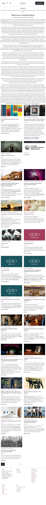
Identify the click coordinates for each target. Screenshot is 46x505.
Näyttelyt (34, 10)
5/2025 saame (4, 489)
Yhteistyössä (26, 152)
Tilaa (39, 3)
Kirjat (2, 268)
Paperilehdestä (24, 10)
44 (20, 464)
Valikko (3, 3)
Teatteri (16, 356)
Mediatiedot (19, 490)
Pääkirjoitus (18, 10)
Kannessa (26, 212)
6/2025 (25, 361)
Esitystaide (43, 10)
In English (38, 10)
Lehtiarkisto (4, 494)
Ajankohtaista (3, 212)
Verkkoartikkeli (3, 10)
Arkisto (23, 11)
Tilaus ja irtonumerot (21, 486)
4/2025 (3, 491)
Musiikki (7, 356)
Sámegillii (13, 10)
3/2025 (3, 493)
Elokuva (2, 153)
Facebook (18, 471)
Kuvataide (3, 419)
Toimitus (18, 489)
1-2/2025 (25, 122)
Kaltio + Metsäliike (27, 117)
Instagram (19, 472)
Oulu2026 (30, 10)
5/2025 (2, 122)
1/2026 (2, 157)
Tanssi (35, 181)
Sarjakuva (9, 10)
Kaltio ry (18, 491)
